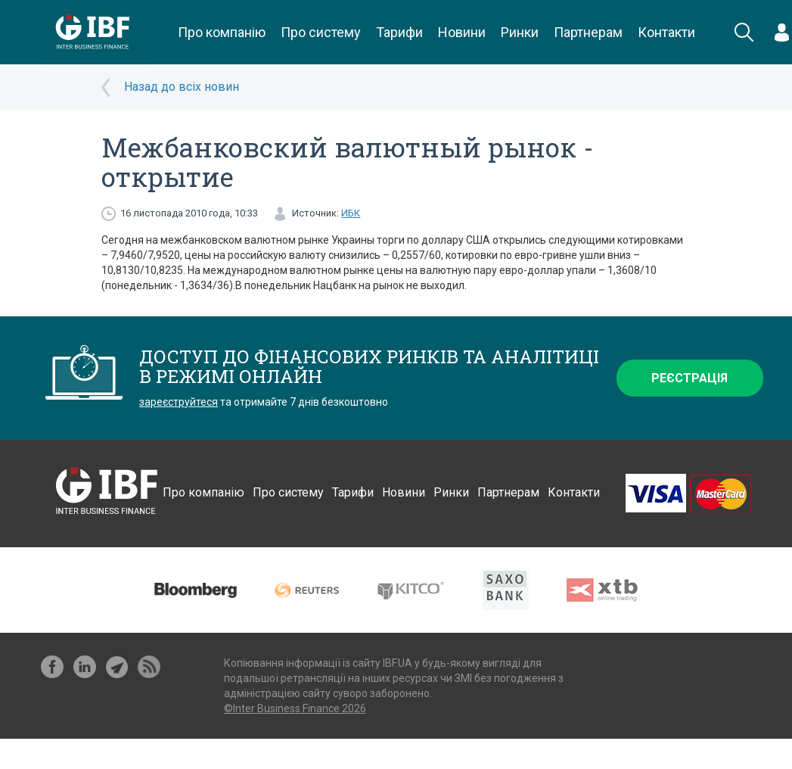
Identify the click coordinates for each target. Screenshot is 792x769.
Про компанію (222, 32)
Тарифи (399, 32)
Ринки (520, 32)
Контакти (666, 32)
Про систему (321, 32)
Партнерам (588, 32)
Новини (462, 32)
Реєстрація (689, 378)
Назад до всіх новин (181, 86)
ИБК (350, 213)
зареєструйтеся (178, 402)
